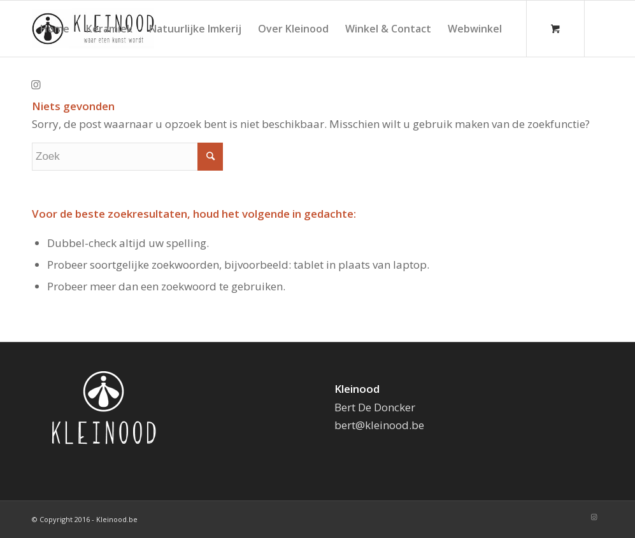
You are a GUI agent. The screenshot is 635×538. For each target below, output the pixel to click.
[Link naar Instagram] (35, 84)
